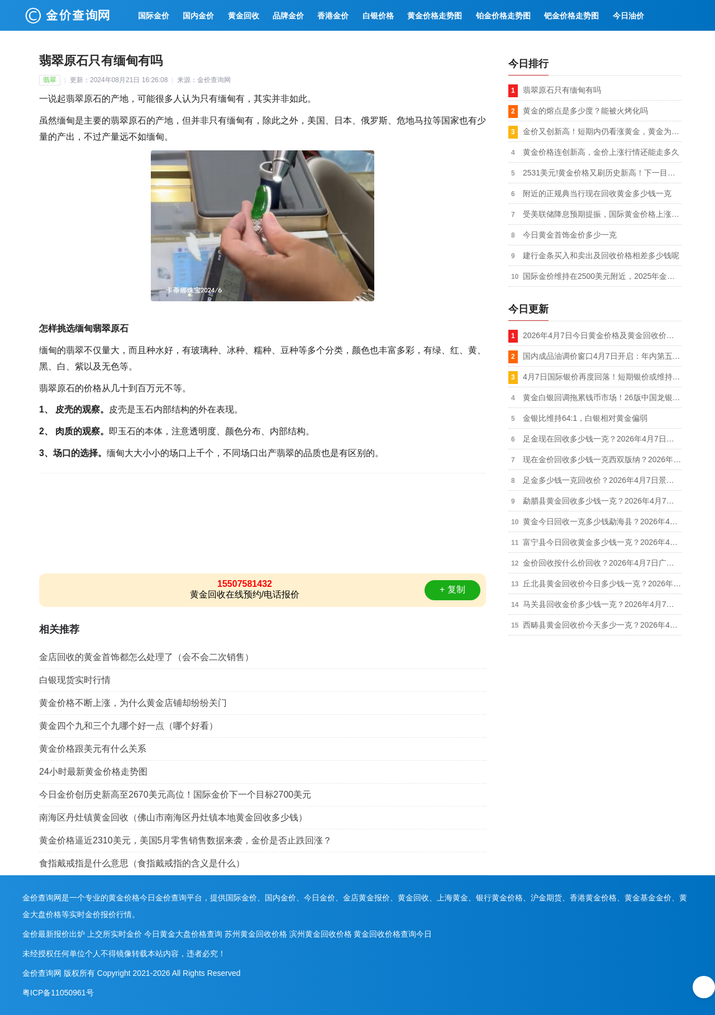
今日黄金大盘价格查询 (183, 933)
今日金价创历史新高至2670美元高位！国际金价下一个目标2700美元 (175, 794)
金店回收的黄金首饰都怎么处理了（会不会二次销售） (146, 657)
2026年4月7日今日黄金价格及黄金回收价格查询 (602, 335)
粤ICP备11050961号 (58, 992)
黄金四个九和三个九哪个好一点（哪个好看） (128, 726)
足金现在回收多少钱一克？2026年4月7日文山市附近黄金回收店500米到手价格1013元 (602, 438)
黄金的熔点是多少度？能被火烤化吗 (585, 110)
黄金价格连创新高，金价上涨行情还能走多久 (601, 152)
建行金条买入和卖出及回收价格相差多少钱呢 (601, 255)
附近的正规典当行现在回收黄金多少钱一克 (597, 193)
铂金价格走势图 (503, 15)
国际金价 (153, 15)
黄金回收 (243, 15)
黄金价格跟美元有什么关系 (92, 748)
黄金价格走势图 (434, 15)
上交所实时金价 (114, 933)
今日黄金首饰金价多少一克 (570, 234)
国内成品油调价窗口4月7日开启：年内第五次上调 (602, 356)
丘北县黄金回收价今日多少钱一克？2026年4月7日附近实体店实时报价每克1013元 (602, 583)
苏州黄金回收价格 (256, 933)
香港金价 (333, 15)
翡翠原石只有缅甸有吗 (562, 90)
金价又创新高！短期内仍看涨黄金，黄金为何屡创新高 (602, 131)
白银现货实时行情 (75, 680)
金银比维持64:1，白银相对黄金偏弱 (585, 418)
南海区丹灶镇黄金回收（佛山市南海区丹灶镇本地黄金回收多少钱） (173, 817)
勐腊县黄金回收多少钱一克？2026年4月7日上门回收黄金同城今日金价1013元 (602, 500)
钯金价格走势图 (571, 15)
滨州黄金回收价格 (320, 933)
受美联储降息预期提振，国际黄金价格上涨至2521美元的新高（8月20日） (602, 214)
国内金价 (198, 15)
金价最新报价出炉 (53, 933)
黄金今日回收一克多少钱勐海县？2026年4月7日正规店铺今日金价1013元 (602, 521)
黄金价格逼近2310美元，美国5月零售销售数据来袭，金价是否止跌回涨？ (185, 840)
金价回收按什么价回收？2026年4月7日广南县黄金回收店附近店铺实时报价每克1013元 (602, 562)
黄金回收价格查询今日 (393, 933)
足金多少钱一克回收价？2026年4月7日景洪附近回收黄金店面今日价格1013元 (602, 480)
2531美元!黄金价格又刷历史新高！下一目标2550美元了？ (602, 172)
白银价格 (378, 15)
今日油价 (628, 15)
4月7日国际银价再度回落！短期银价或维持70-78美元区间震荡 (602, 376)
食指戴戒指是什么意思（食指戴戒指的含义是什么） (142, 863)
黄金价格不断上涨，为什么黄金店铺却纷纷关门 (133, 703)
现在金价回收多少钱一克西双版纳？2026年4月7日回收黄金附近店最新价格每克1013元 (602, 459)
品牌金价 (288, 15)
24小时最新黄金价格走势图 (93, 771)
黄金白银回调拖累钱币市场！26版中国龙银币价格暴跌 (602, 397)
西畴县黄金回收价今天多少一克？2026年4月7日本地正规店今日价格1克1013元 (602, 624)
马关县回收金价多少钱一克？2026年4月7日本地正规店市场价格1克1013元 (602, 604)
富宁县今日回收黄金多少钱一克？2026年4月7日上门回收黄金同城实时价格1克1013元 (602, 542)
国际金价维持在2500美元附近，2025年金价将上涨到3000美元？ (602, 276)
